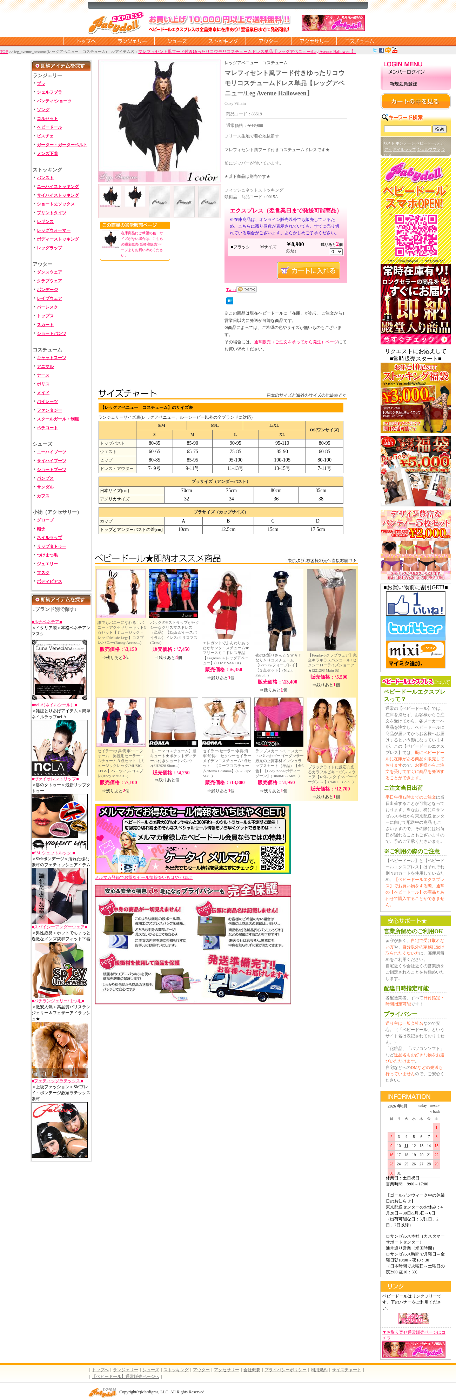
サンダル (45, 487)
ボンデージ (47, 289)
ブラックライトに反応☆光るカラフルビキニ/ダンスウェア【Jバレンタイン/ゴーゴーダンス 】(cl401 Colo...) (332, 774)
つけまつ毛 (47, 555)
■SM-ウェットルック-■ (53, 852)
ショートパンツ (51, 333)
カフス (43, 495)
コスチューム (359, 41)
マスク (43, 572)
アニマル (45, 366)
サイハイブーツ (51, 460)
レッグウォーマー (54, 230)
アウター (268, 41)
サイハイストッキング (58, 195)
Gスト (389, 143)
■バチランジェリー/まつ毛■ (58, 1000)
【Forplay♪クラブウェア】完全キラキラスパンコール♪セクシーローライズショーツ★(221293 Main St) (332, 662)
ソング (43, 109)
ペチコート (47, 427)
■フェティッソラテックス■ (57, 1080)
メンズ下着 (47, 153)
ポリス (43, 384)
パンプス (45, 478)
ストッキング (223, 41)
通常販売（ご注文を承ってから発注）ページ (296, 341)
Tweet (231, 289)
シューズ (177, 41)
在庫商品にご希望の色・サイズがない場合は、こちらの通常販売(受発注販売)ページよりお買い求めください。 (142, 244)
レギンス (45, 221)
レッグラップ (49, 247)
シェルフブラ (49, 92)
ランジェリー (131, 41)
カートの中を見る (416, 101)
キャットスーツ (51, 357)
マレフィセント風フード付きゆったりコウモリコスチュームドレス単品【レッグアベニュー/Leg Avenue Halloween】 (247, 51)
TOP (4, 51)
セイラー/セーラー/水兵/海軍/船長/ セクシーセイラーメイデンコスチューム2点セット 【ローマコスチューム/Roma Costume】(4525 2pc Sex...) (227, 763)
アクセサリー (314, 41)
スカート (45, 324)
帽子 (41, 528)
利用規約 (319, 1369)
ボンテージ (405, 143)
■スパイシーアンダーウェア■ (59, 926)
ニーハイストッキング (58, 186)
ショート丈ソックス (56, 204)
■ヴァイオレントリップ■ (55, 778)
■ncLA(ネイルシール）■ (54, 704)
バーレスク (47, 307)
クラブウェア (49, 280)
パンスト (45, 177)
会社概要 (251, 1369)
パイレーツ (47, 401)
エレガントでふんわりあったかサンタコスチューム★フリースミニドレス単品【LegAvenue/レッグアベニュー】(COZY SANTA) (226, 653)
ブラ (41, 83)
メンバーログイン (416, 72)
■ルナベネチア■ (47, 621)
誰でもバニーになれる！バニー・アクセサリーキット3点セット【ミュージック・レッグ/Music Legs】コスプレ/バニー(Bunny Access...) (122, 632)
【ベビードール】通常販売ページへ (125, 1376)
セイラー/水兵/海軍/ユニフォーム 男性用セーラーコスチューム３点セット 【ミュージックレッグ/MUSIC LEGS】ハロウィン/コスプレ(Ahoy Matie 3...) (121, 763)
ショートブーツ (51, 469)
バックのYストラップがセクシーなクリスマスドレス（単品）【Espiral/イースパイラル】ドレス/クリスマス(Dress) (174, 632)
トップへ (100, 1369)
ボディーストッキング (58, 239)
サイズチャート (346, 1369)
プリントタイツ (51, 212)
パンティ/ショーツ (54, 101)
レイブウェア (49, 298)
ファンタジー (49, 410)
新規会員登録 (416, 84)
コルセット (47, 118)
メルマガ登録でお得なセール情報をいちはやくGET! (193, 875)
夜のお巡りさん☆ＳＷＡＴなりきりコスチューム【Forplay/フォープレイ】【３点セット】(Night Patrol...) (278, 665)
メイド (43, 392)
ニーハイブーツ (51, 452)
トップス (45, 316)
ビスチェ (45, 136)
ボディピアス (49, 581)
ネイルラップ (49, 537)
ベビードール (49, 127)
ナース (43, 375)
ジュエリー (47, 563)
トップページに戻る (86, 41)
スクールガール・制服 (58, 419)
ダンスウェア (49, 272)
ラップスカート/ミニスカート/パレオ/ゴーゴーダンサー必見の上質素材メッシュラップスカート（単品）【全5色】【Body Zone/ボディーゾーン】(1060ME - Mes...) (279, 763)
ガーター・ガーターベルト (62, 144)
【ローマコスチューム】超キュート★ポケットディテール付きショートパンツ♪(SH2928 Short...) (173, 758)
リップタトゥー (51, 546)
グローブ (45, 520)
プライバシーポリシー (285, 1369)
